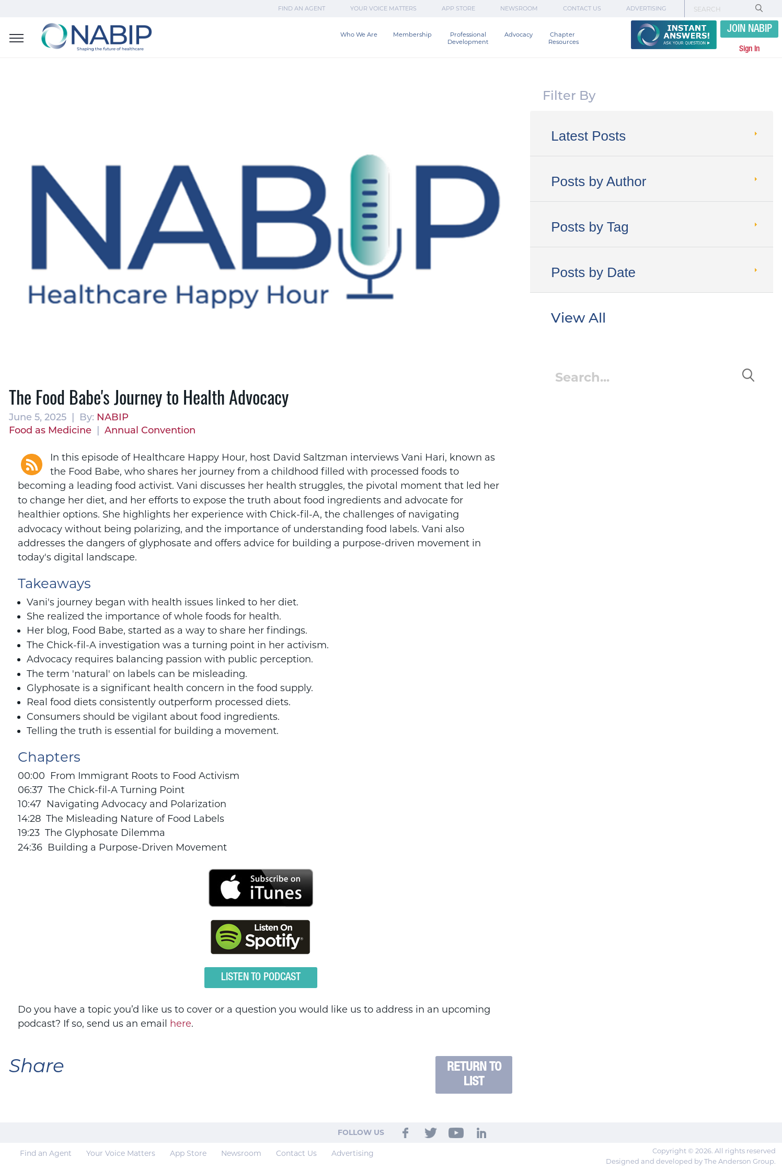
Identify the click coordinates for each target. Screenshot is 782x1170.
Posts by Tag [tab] (655, 227)
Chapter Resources (563, 38)
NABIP (113, 417)
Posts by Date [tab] (655, 272)
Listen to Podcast (261, 977)
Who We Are (358, 34)
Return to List (474, 1074)
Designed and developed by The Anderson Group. (691, 1161)
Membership (412, 34)
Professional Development (468, 38)
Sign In (749, 49)
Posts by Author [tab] (655, 181)
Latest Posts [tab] (655, 136)
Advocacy (518, 34)
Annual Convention (150, 430)
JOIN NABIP (749, 29)
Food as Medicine (50, 430)
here (180, 1023)
